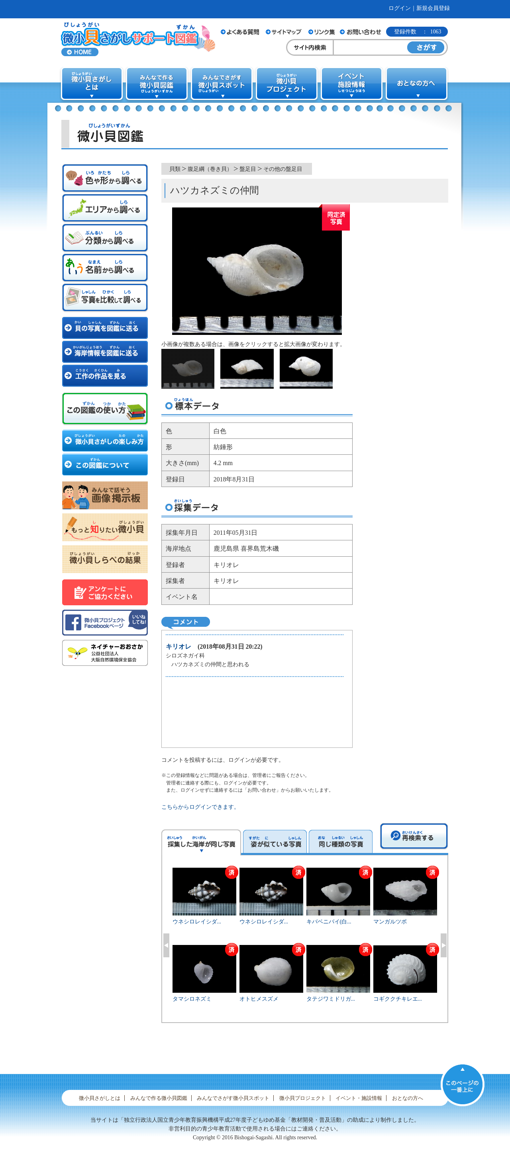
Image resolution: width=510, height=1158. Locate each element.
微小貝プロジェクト (302, 1098)
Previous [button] (166, 945)
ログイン (399, 8)
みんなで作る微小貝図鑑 (158, 1098)
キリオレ (178, 646)
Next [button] (444, 945)
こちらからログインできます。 (200, 807)
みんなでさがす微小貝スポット (233, 1098)
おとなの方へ (407, 1098)
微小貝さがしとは (99, 1098)
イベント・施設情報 (358, 1098)
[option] (305, 944)
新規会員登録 (433, 8)
